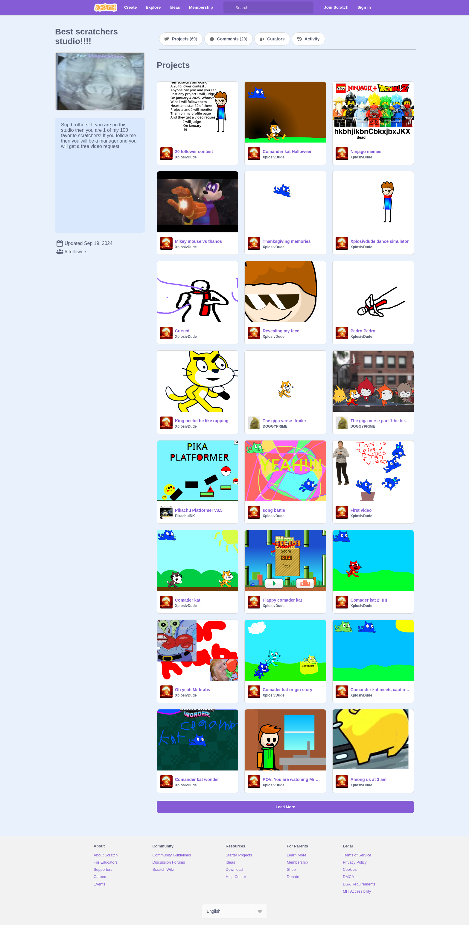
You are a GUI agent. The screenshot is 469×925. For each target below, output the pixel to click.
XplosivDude (186, 157)
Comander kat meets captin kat (380, 689)
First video (361, 510)
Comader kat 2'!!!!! (369, 600)
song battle (274, 510)
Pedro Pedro (363, 330)
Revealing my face (281, 330)
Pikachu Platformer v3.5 (199, 510)
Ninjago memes (366, 151)
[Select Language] (234, 911)
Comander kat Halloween (288, 151)
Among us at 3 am (369, 779)
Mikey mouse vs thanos (198, 241)
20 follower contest (194, 151)
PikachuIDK (185, 516)
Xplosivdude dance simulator (380, 241)
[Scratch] (106, 7)
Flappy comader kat (282, 600)
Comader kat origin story (287, 689)
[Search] (229, 7)
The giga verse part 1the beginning (380, 420)
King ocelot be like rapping (202, 420)
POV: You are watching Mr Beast (292, 779)
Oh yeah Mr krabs (192, 689)
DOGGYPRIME (275, 426)
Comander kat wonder (197, 779)
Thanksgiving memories (286, 241)
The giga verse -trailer (284, 420)
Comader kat (187, 600)
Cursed (182, 330)
